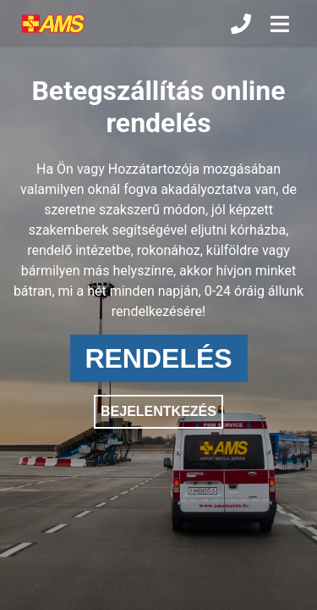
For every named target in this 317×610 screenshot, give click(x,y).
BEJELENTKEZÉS (158, 411)
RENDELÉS (158, 358)
